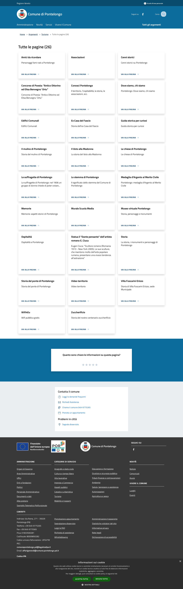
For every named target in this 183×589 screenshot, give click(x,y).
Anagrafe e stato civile (64, 468)
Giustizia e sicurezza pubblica (104, 473)
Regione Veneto (23, 3)
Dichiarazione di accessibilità (104, 537)
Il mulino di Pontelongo (34, 149)
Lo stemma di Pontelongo (85, 177)
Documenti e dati (24, 496)
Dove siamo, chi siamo (133, 85)
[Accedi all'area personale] (153, 3)
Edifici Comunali (30, 121)
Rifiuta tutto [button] (102, 579)
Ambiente (96, 482)
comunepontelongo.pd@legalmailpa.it (34, 547)
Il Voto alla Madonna (82, 149)
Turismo (44, 34)
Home (22, 34)
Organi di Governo (24, 468)
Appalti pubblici (61, 487)
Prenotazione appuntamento (66, 518)
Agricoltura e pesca (100, 496)
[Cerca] (163, 14)
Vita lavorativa (60, 478)
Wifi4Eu (25, 312)
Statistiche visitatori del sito (104, 523)
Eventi (132, 495)
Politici (20, 487)
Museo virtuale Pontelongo (135, 208)
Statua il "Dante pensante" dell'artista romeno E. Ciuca (91, 238)
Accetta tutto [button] (81, 579)
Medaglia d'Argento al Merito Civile (140, 177)
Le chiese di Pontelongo (134, 149)
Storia (124, 237)
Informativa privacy (100, 528)
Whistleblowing (61, 537)
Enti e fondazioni (24, 482)
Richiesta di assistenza (64, 532)
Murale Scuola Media (82, 208)
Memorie (26, 208)
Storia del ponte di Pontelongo (37, 281)
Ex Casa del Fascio (81, 121)
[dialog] (91, 574)
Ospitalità (26, 237)
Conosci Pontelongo (82, 85)
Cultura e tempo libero (64, 473)
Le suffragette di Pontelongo (36, 177)
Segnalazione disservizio (64, 523)
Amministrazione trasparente (104, 518)
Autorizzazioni (98, 491)
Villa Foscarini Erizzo (132, 281)
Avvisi (132, 478)
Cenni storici (127, 57)
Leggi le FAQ (59, 528)
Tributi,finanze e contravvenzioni (106, 477)
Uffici (19, 478)
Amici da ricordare (31, 57)
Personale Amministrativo (28, 491)
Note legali (96, 532)
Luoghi (132, 490)
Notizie (133, 468)
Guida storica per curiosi (134, 121)
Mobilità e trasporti (62, 500)
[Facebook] (140, 14)
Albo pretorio (22, 500)
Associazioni (78, 57)
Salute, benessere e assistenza (105, 487)
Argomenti (33, 34)
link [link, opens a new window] (116, 574)
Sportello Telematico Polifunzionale (32, 505)
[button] (91, 584)
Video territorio (79, 281)
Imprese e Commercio (63, 482)
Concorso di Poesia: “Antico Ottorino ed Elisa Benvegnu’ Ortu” (41, 87)
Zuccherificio (78, 312)
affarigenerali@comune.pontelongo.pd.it (40, 550)
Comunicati (134, 473)
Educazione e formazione (102, 468)
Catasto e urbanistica (63, 491)
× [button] (180, 561)
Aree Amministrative (26, 473)
